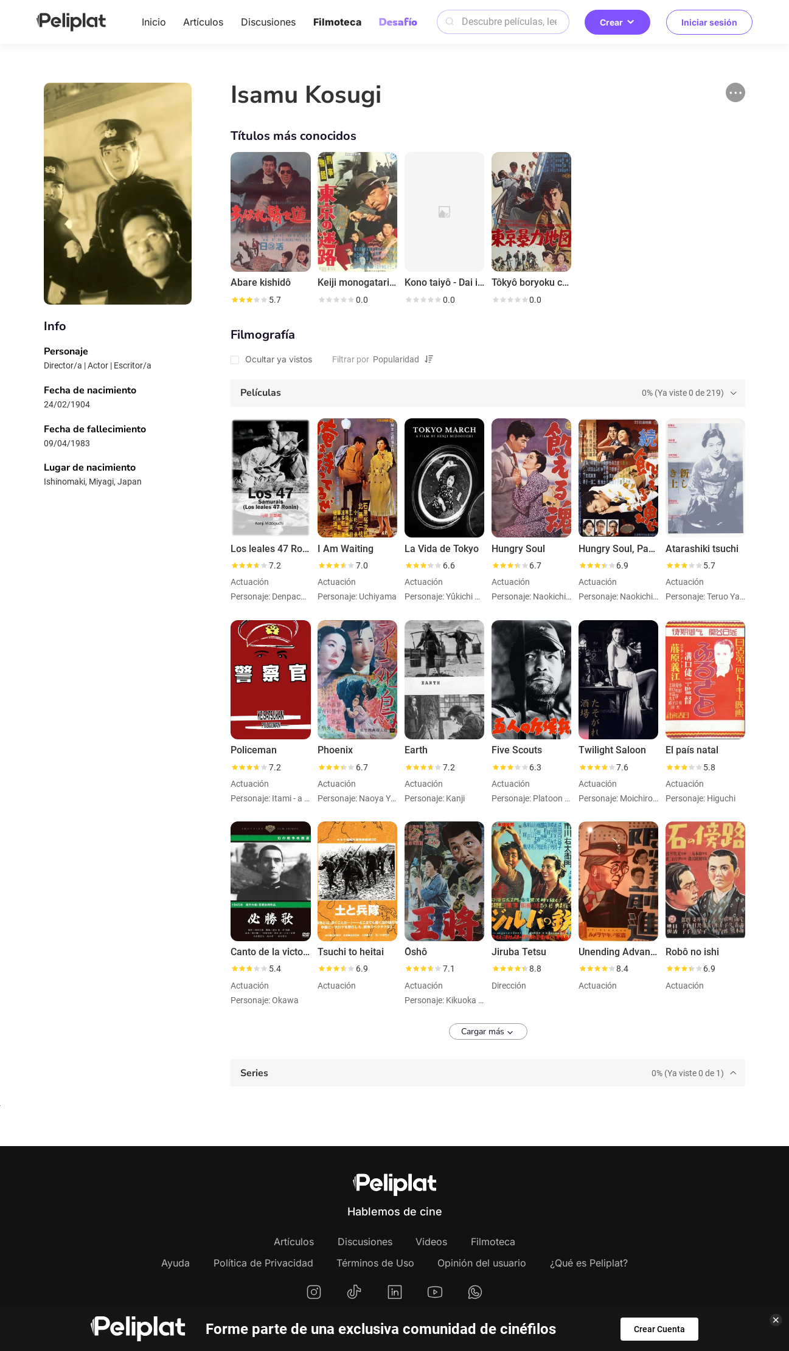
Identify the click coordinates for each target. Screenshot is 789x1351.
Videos (431, 1241)
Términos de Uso (375, 1263)
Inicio (154, 22)
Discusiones (268, 22)
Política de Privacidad (263, 1263)
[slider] (249, 300)
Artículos (203, 22)
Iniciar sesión (709, 22)
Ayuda (175, 1263)
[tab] (488, 392)
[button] (735, 92)
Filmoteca (337, 22)
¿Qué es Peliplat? (589, 1263)
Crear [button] (617, 22)
